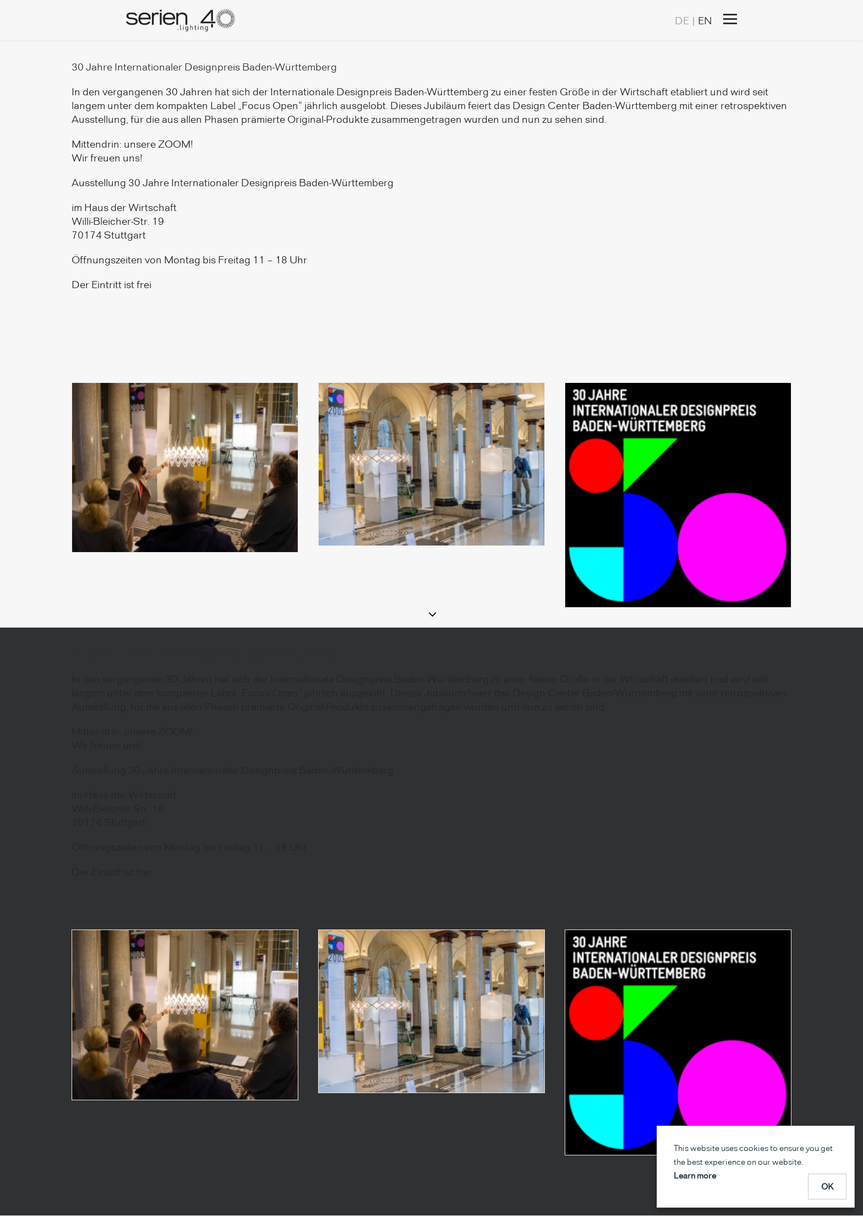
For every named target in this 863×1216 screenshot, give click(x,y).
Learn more (695, 1175)
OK (827, 1186)
